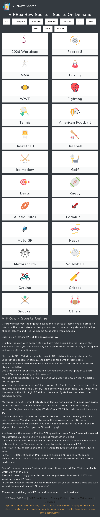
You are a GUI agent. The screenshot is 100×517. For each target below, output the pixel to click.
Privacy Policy (59, 498)
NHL (36, 28)
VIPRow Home (38, 498)
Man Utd (36, 21)
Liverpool (20, 21)
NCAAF (60, 28)
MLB (48, 28)
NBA (91, 21)
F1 (6, 21)
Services (50, 502)
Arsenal (52, 21)
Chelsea (67, 21)
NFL (80, 21)
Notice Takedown (82, 498)
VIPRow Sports (19, 6)
